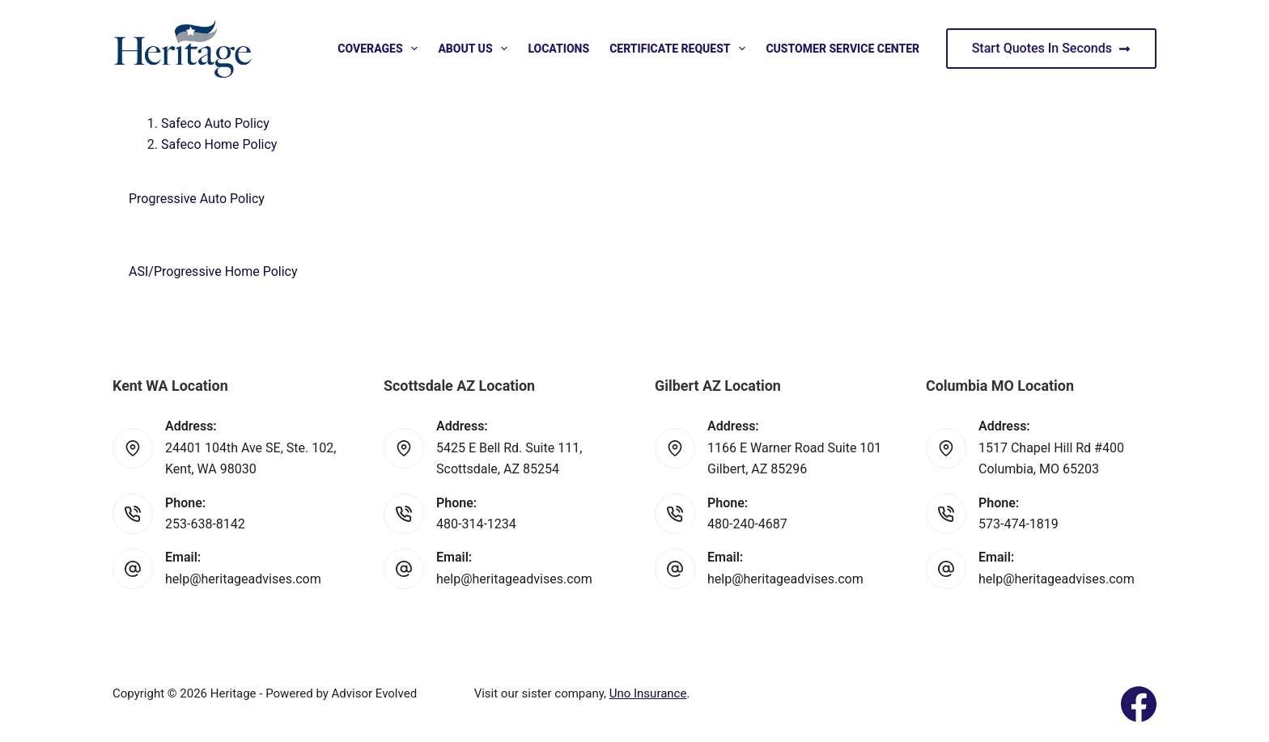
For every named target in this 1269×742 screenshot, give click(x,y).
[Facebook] (1139, 704)
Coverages (380, 48)
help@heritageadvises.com (243, 579)
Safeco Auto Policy (215, 123)
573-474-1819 (1018, 524)
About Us (476, 48)
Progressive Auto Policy (197, 198)
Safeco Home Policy (219, 144)
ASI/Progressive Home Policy (213, 271)
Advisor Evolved (375, 693)
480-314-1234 (476, 524)
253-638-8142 (205, 524)
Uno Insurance (648, 693)
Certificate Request (680, 48)
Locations (558, 48)
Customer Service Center (842, 48)
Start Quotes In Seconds (1051, 48)
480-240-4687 (747, 524)
